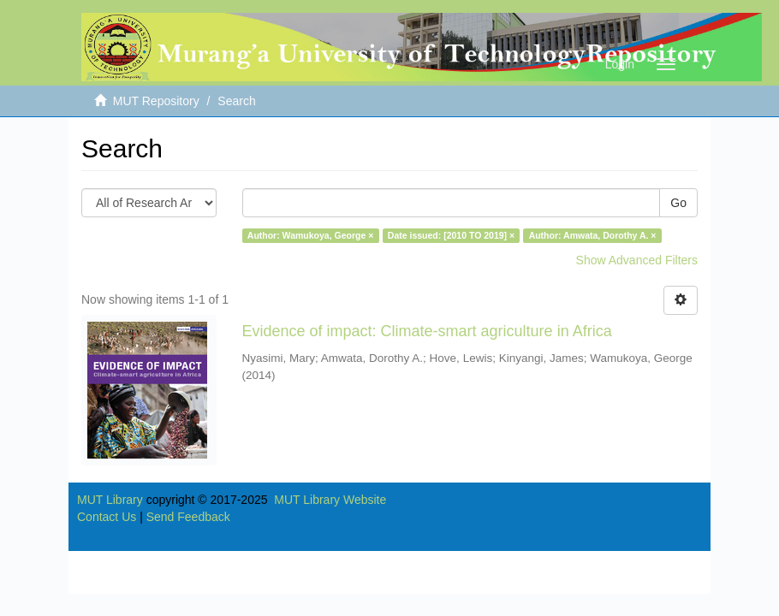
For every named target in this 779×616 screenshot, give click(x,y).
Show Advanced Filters (637, 260)
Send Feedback (188, 517)
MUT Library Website (330, 499)
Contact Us (106, 517)
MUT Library (110, 499)
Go (678, 203)
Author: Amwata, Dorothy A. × (593, 235)
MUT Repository (156, 101)
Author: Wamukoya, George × (310, 235)
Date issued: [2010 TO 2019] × (451, 235)
